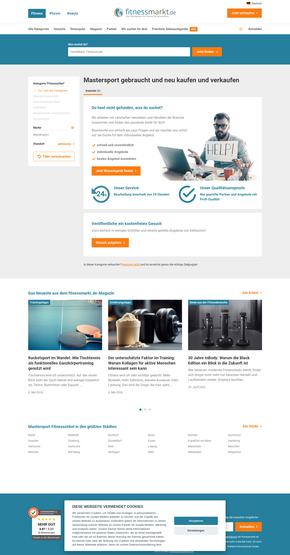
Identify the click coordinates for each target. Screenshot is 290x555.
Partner (112, 29)
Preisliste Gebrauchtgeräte (175, 29)
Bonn (151, 435)
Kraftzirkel (39, 107)
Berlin (31, 435)
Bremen (193, 435)
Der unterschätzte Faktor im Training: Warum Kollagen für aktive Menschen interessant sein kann (141, 363)
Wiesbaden (195, 452)
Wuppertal (234, 452)
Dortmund (234, 435)
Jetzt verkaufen (242, 13)
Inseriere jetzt (131, 264)
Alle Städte (250, 426)
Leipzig (152, 446)
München (234, 446)
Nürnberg (74, 452)
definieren (64, 144)
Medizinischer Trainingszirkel (51, 113)
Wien (151, 452)
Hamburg (234, 440)
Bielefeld (73, 435)
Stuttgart (114, 452)
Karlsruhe (74, 446)
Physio (55, 13)
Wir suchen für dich (134, 29)
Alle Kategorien (38, 29)
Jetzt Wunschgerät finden (114, 171)
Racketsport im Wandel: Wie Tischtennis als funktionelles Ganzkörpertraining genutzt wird (64, 363)
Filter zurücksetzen (54, 156)
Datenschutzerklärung (182, 551)
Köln (111, 446)
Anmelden (255, 29)
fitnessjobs (77, 29)
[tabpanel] (65, 348)
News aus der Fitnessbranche (208, 302)
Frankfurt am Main (199, 440)
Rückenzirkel (41, 119)
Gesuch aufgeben (108, 243)
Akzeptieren (196, 520)
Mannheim (194, 446)
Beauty (72, 13)
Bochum (113, 435)
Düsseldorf (115, 440)
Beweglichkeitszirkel (45, 96)
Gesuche (59, 29)
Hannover (34, 446)
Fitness (37, 13)
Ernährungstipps (120, 302)
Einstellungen (195, 530)
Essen (151, 440)
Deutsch (254, 3)
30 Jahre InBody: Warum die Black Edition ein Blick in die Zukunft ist (219, 360)
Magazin (96, 29)
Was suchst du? (78, 44)
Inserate (93, 90)
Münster (33, 452)
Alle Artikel (250, 293)
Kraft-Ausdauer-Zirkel (46, 101)
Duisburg (73, 440)
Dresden (33, 440)
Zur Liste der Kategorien (50, 90)
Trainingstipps (39, 302)
